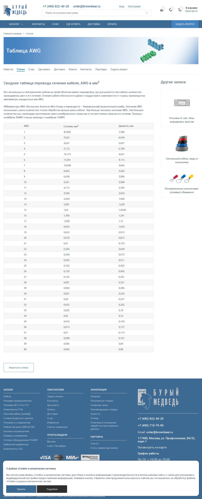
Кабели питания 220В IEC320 (19, 426)
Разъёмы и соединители (17, 422)
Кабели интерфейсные (16, 444)
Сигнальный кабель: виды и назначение (182, 160)
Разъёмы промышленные (18, 400)
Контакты (38, 24)
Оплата (112, 24)
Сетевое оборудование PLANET (21, 439)
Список (95, 443)
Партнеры (101, 69)
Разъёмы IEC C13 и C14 (16, 405)
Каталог (16, 24)
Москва (51, 441)
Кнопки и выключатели (16, 431)
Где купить (73, 24)
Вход (121, 6)
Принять (21, 489)
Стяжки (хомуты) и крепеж (18, 418)
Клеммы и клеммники (15, 435)
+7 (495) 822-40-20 (56, 6)
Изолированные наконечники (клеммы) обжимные (182, 190)
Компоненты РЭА (13, 409)
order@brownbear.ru (86, 6)
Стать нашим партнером (104, 447)
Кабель (7, 396)
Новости (8, 69)
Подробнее (52, 489)
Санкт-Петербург (56, 445)
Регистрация (134, 6)
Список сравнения (57, 426)
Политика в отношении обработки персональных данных (104, 425)
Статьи (21, 69)
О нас (55, 24)
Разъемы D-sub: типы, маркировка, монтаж (182, 119)
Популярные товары (102, 400)
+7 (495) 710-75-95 (151, 425)
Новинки (95, 396)
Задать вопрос (185, 24)
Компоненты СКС (13, 448)
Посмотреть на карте (152, 447)
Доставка (94, 24)
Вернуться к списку (18, 367)
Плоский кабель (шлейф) (17, 413)
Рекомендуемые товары (104, 409)
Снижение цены (99, 405)
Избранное (53, 422)
